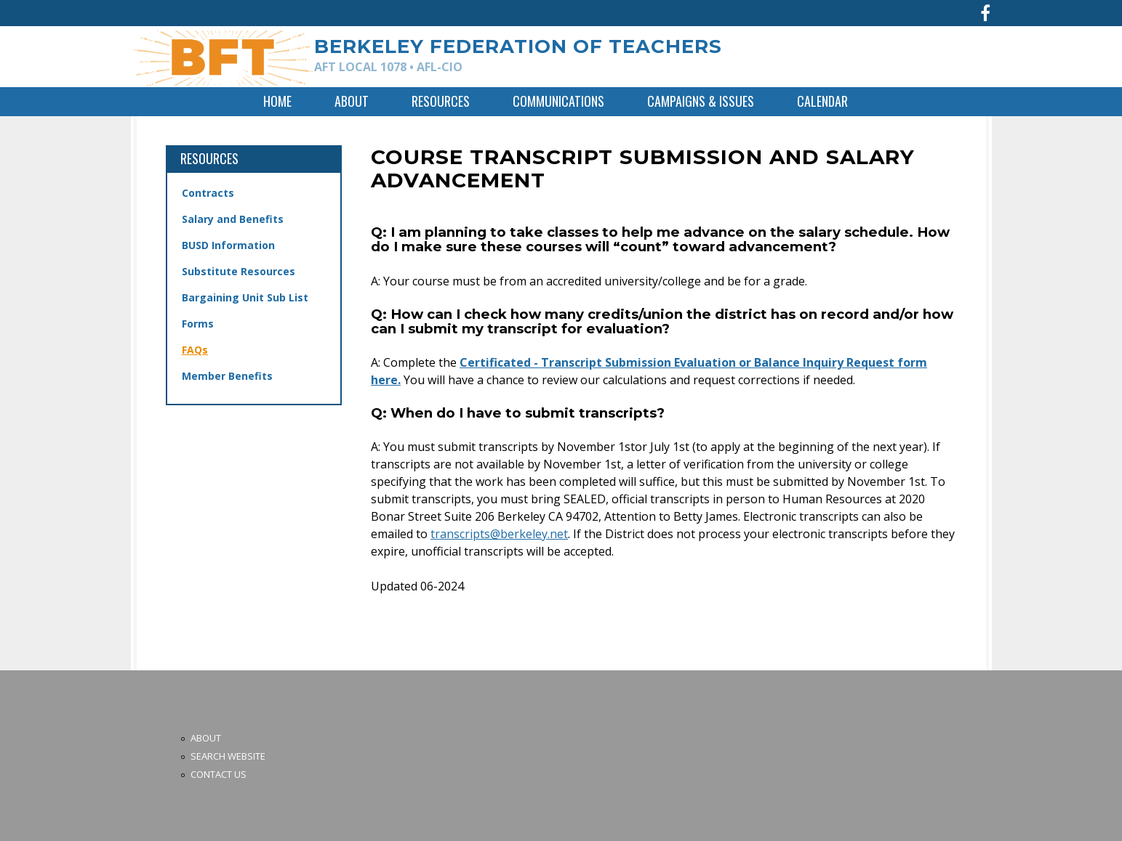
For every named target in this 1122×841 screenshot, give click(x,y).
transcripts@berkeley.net (499, 534)
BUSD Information (228, 245)
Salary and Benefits (233, 219)
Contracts (208, 193)
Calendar (822, 101)
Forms (198, 323)
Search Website (228, 756)
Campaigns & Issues (700, 101)
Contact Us (219, 774)
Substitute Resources (238, 271)
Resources (441, 101)
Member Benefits (227, 376)
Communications (558, 101)
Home (277, 101)
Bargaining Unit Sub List (245, 297)
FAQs (195, 350)
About (351, 101)
